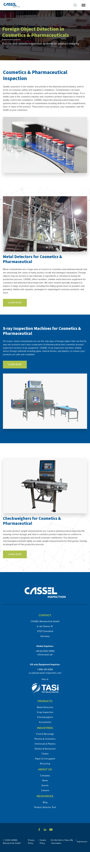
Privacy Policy (31, 842)
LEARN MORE (15, 302)
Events (45, 785)
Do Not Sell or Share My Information (62, 842)
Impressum (82, 841)
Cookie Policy (43, 842)
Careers (45, 790)
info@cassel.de (45, 654)
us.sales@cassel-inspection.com (45, 673)
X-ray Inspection (45, 712)
